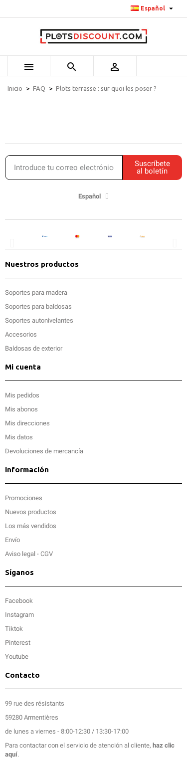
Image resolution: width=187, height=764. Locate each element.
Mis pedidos (22, 395)
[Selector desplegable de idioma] (153, 8)
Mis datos (19, 437)
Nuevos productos (30, 512)
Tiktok (14, 628)
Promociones (23, 498)
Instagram (19, 614)
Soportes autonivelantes (39, 320)
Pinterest (17, 642)
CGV (46, 554)
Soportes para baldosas (38, 306)
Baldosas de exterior (33, 348)
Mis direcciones (27, 423)
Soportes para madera (36, 292)
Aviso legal (20, 554)
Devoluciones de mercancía (44, 451)
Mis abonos (21, 409)
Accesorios (21, 334)
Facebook (19, 600)
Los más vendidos (30, 526)
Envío (12, 540)
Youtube (16, 656)
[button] (12, 243)
